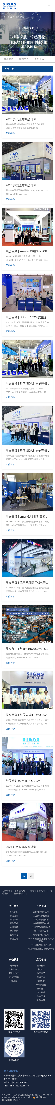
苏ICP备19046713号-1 (22, 1097)
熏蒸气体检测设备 (41, 935)
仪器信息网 (20, 891)
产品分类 (28, 69)
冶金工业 (41, 996)
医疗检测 (41, 965)
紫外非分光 (14, 973)
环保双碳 (41, 1000)
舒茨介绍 (14, 912)
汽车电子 (41, 973)
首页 (9, 16)
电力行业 (41, 992)
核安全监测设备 (41, 931)
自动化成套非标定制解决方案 (41, 949)
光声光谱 (14, 965)
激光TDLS (14, 977)
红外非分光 (14, 969)
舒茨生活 (39, 59)
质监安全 (41, 977)
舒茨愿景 (14, 916)
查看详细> (10, 133)
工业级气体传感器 (41, 916)
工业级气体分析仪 (41, 919)
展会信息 (8, 59)
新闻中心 (23, 59)
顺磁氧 (14, 981)
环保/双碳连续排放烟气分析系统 (41, 939)
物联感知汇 (19, 893)
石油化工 (41, 988)
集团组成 (14, 919)
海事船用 (41, 981)
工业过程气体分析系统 (41, 945)
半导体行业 (41, 985)
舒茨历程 (14, 923)
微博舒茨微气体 (37, 891)
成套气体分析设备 (41, 912)
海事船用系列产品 (41, 923)
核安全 (41, 969)
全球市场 (14, 927)
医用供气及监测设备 (41, 927)
